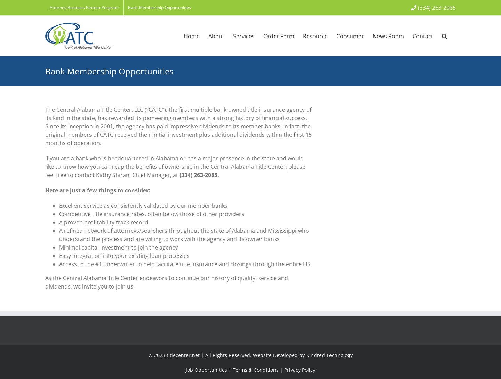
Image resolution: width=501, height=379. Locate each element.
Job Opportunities (206, 369)
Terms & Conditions (256, 369)
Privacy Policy (299, 369)
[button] (444, 36)
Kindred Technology (329, 355)
